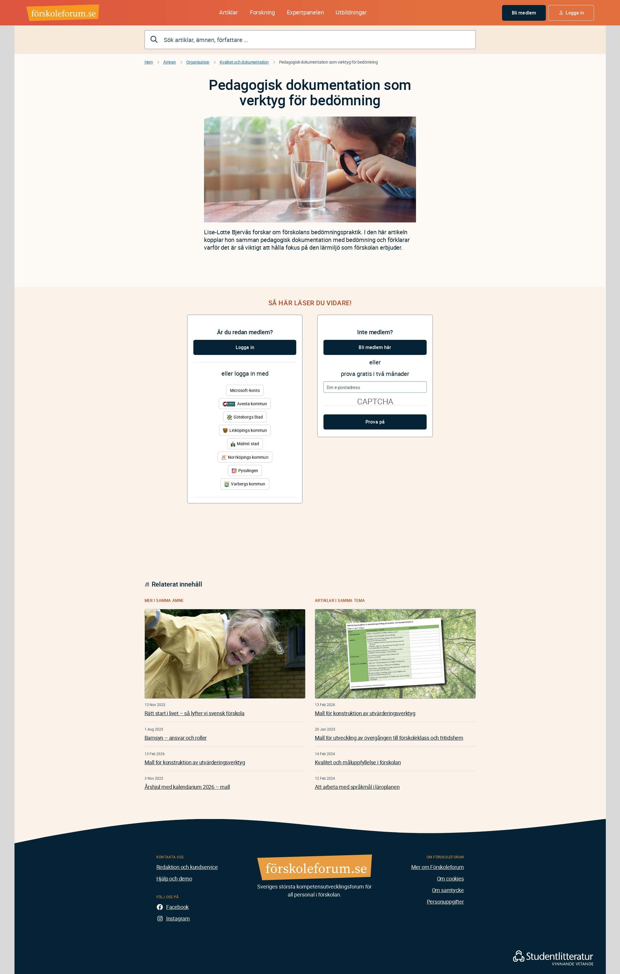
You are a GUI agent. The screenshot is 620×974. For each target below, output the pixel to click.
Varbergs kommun (244, 484)
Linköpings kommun (245, 430)
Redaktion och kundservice (187, 866)
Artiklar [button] (228, 12)
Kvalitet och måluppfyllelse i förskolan (358, 762)
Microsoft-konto (245, 390)
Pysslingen (245, 470)
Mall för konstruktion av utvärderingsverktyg (195, 762)
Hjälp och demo (174, 878)
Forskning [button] (262, 12)
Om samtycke (448, 890)
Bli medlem (524, 12)
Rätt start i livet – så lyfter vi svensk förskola (195, 713)
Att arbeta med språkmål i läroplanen (357, 786)
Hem (149, 62)
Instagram (178, 918)
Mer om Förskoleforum (437, 866)
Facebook (177, 906)
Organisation (198, 62)
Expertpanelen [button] (305, 12)
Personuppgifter (445, 901)
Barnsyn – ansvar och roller (176, 737)
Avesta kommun (245, 403)
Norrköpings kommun (244, 457)
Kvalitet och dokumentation (244, 62)
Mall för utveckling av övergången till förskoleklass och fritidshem (389, 737)
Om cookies (450, 878)
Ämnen (169, 62)
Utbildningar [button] (351, 12)
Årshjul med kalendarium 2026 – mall (187, 786)
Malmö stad (245, 443)
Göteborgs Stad (245, 417)
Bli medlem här (375, 347)
